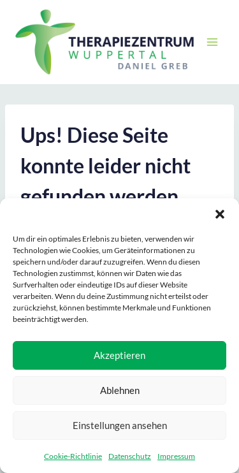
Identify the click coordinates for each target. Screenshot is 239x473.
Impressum (176, 456)
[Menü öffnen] (212, 42)
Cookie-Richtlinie (73, 456)
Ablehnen (120, 390)
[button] (220, 214)
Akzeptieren (119, 355)
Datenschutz (129, 456)
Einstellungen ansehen (120, 425)
